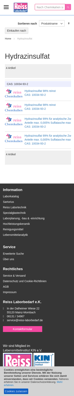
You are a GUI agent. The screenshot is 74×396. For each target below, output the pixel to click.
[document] (37, 381)
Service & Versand (14, 275)
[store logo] (20, 6)
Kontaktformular (22, 329)
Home (8, 38)
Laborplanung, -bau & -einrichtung (24, 218)
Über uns (8, 259)
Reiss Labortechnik (14, 207)
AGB (6, 286)
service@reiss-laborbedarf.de (25, 320)
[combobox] (50, 7)
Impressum (9, 292)
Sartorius (8, 201)
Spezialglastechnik (14, 212)
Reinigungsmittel (13, 229)
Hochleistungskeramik (16, 223)
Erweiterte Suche (13, 253)
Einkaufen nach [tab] (16, 30)
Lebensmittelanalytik (15, 234)
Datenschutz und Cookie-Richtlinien (25, 281)
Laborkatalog (11, 196)
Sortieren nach (27, 23)
